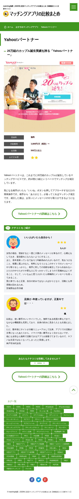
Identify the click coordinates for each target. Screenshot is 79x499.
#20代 (18, 407)
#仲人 (26, 436)
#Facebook (49, 407)
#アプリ (25, 415)
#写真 (47, 436)
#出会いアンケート (13, 440)
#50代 (38, 407)
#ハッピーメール (13, 423)
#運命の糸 (43, 464)
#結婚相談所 (54, 460)
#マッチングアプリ (13, 427)
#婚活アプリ (20, 444)
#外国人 (51, 440)
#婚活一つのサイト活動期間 (60, 444)
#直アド (30, 460)
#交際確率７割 (59, 431)
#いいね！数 (44, 411)
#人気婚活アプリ (13, 436)
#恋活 (64, 448)
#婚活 (9, 444)
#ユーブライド (12, 431)
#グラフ (27, 419)
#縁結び (9, 464)
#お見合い (57, 411)
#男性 (20, 460)
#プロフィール (29, 423)
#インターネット (13, 419)
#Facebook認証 (64, 407)
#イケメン (67, 415)
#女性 (61, 440)
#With (32, 411)
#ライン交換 (27, 431)
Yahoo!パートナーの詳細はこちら (39, 213)
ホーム (8, 27)
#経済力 (41, 460)
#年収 (31, 448)
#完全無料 (10, 448)
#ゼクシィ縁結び (52, 419)
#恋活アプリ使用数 (28, 452)
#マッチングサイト (32, 427)
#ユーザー (62, 427)
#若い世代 (21, 464)
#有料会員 (23, 456)
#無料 (44, 456)
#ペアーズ (43, 423)
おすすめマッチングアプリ (27, 27)
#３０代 (28, 469)
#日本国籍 (10, 456)
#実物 (21, 448)
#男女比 (9, 460)
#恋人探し (53, 448)
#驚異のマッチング (13, 469)
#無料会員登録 (56, 456)
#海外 (34, 456)
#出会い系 (29, 440)
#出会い (57, 436)
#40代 (28, 407)
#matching (10, 411)
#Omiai (21, 411)
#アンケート (54, 415)
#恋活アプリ (11, 452)
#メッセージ (49, 427)
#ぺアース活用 (12, 415)
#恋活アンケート (46, 452)
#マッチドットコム (59, 423)
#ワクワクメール (43, 431)
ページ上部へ (73, 390)
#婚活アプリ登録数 (37, 444)
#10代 (9, 407)
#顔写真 (55, 464)
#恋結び (60, 452)
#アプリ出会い (39, 415)
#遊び (32, 464)
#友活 (40, 440)
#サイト (38, 419)
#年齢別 (41, 448)
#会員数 (36, 436)
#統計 (66, 460)
